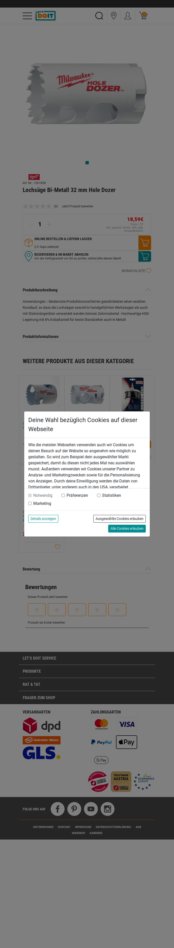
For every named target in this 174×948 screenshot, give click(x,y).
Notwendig (42, 495)
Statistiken (111, 495)
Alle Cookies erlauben (126, 528)
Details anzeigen (43, 519)
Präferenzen (77, 495)
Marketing (42, 503)
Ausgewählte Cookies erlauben (119, 519)
